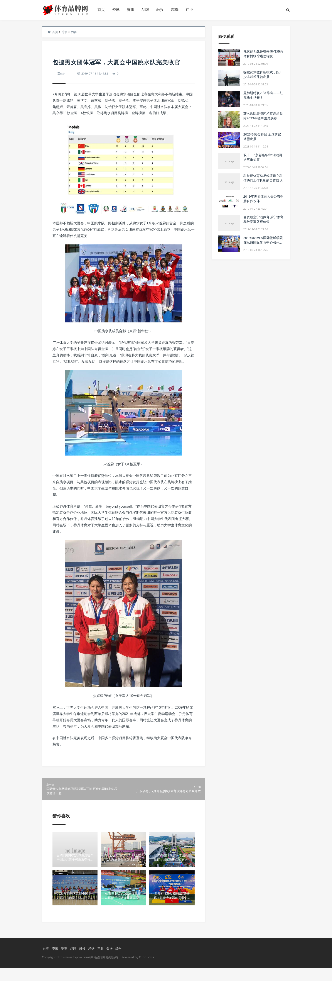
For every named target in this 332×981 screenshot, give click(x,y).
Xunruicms (146, 970)
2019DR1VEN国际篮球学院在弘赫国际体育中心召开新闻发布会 (263, 242)
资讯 (116, 9)
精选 (175, 9)
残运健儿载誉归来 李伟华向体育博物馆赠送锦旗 (263, 53)
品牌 (145, 9)
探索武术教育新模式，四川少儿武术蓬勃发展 (263, 74)
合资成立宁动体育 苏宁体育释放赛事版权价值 (263, 219)
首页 (101, 9)
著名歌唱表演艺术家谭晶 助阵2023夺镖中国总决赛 (263, 115)
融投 (160, 9)
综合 (65, 32)
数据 (111, 961)
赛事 (130, 9)
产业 (189, 9)
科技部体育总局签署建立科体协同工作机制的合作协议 (263, 177)
